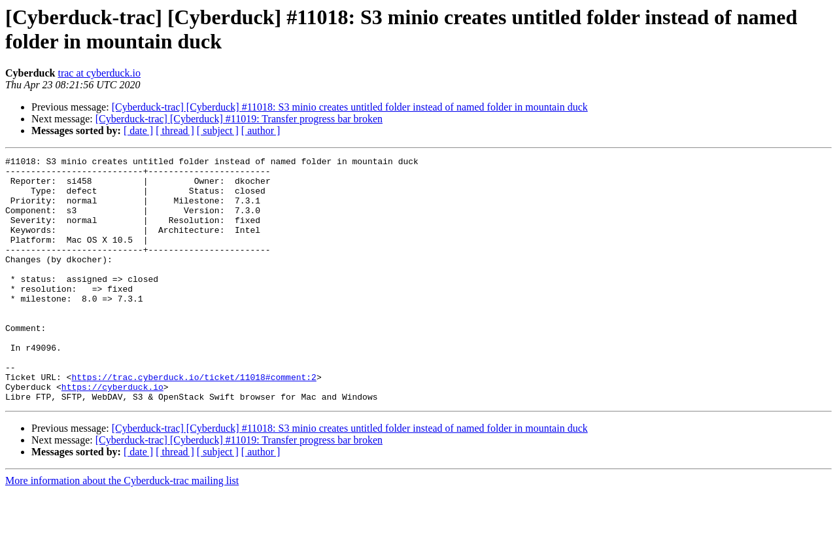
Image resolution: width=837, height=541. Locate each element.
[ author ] (261, 130)
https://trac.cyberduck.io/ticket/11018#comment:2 (193, 422)
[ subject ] (218, 130)
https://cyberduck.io (112, 434)
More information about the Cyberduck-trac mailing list (122, 529)
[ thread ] (175, 130)
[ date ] (138, 130)
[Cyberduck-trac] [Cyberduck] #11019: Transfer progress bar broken (239, 118)
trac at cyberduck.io (99, 73)
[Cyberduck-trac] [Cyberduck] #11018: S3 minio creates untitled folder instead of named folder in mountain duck (350, 107)
